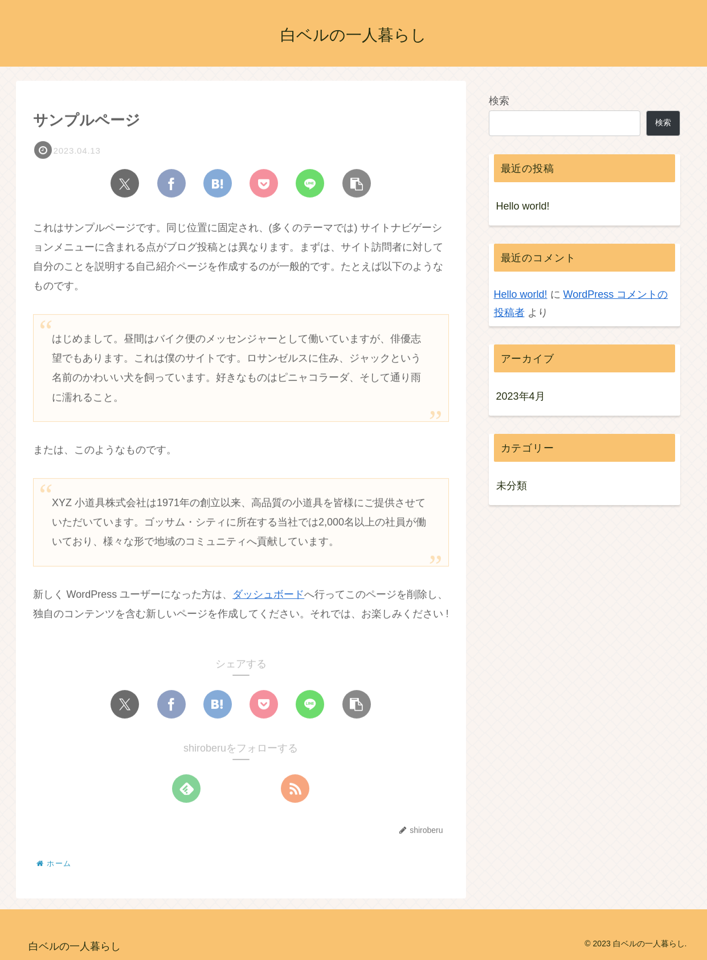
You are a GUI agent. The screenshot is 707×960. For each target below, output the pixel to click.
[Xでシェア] (125, 184)
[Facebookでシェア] (171, 184)
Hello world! (523, 206)
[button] (356, 184)
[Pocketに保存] (264, 184)
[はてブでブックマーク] (217, 184)
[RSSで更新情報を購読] (295, 790)
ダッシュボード (268, 595)
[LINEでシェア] (310, 184)
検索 (499, 100)
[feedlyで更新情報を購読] (186, 790)
